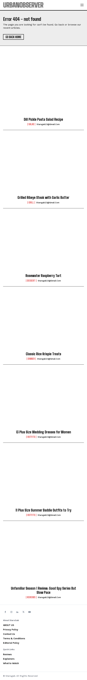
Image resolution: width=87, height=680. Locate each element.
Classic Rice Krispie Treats (43, 354)
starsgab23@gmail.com (48, 124)
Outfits (31, 437)
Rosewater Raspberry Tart (43, 276)
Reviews (31, 597)
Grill (31, 202)
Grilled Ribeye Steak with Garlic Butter (43, 197)
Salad (31, 124)
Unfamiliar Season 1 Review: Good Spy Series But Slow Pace (43, 590)
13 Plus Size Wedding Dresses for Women (43, 432)
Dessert (31, 280)
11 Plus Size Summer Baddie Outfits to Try (43, 510)
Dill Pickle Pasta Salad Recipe (43, 119)
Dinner (31, 359)
